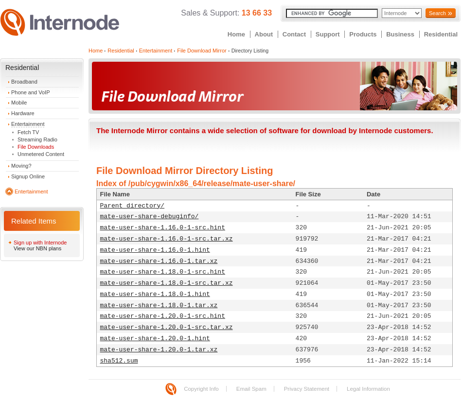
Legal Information (368, 389)
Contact (294, 34)
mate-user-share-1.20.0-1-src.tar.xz (166, 327)
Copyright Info (201, 389)
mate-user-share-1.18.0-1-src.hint (162, 272)
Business (400, 34)
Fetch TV (28, 132)
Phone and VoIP (30, 92)
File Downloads (36, 147)
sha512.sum (119, 361)
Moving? (21, 166)
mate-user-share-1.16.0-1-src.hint (162, 227)
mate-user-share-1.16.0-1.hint (155, 250)
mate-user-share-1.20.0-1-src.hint (162, 316)
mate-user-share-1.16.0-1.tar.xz (159, 261)
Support (328, 34)
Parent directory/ (132, 205)
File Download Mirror (201, 50)
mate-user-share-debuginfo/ (149, 216)
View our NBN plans (37, 248)
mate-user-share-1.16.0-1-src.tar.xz (166, 239)
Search (437, 13)
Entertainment (27, 124)
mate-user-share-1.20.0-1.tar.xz (159, 349)
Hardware (23, 113)
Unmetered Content (41, 154)
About (264, 34)
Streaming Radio (37, 139)
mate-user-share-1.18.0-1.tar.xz (159, 305)
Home (236, 34)
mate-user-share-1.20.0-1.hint (155, 338)
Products (362, 34)
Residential (441, 34)
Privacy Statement (306, 389)
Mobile (19, 102)
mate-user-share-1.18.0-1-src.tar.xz (166, 283)
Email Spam (251, 389)
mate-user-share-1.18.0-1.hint (155, 294)
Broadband (24, 82)
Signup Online (28, 176)
